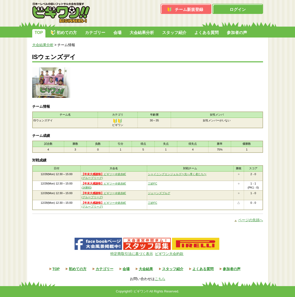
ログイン (238, 9)
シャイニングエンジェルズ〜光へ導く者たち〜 (177, 174)
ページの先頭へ (250, 220)
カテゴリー (95, 32)
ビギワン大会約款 (169, 254)
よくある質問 (206, 32)
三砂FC (152, 183)
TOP (39, 32)
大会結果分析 (142, 32)
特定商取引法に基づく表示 (131, 254)
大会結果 (146, 269)
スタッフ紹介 (174, 32)
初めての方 (67, 32)
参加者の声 (237, 32)
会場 (117, 32)
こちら (160, 279)
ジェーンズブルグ (159, 193)
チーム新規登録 (189, 9)
